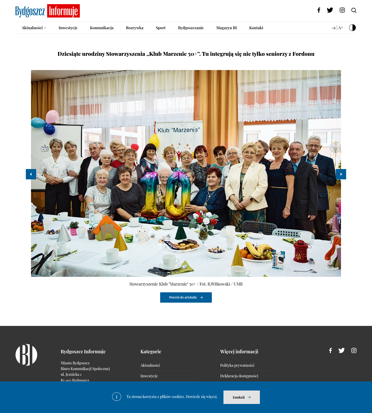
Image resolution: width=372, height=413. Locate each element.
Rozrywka (134, 27)
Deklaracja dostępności (239, 375)
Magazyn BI (226, 27)
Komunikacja (101, 27)
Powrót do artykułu (183, 297)
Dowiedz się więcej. (202, 396)
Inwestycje (68, 27)
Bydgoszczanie (191, 27)
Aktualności (32, 27)
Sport (161, 27)
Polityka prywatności (237, 365)
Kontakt (256, 27)
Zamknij (239, 397)
